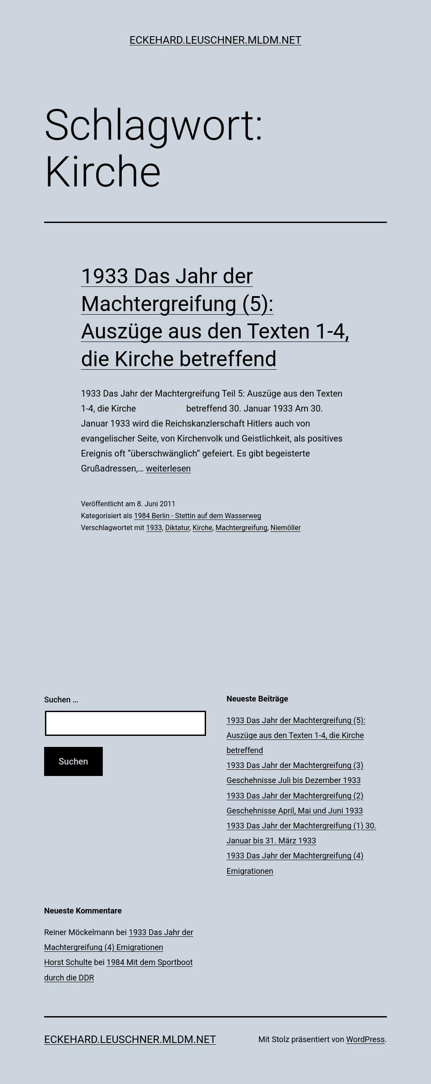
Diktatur (177, 527)
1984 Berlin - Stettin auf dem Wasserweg (197, 516)
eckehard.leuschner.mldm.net (216, 40)
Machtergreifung (241, 527)
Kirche (202, 527)
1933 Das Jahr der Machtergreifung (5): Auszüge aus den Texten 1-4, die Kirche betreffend (296, 735)
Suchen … (61, 699)
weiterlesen (168, 468)
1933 (154, 527)
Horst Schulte (68, 962)
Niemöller (285, 527)
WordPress (365, 1039)
